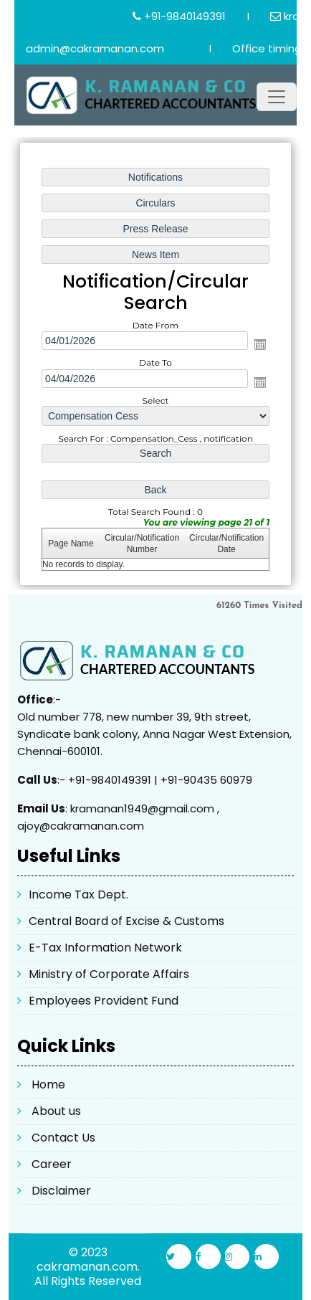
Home (48, 1084)
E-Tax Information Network (105, 947)
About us (56, 1111)
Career (52, 1164)
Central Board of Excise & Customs (126, 921)
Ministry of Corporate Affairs (109, 974)
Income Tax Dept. (78, 894)
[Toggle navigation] (277, 96)
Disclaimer (61, 1190)
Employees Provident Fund (103, 1000)
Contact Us (63, 1137)
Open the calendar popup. (259, 344)
